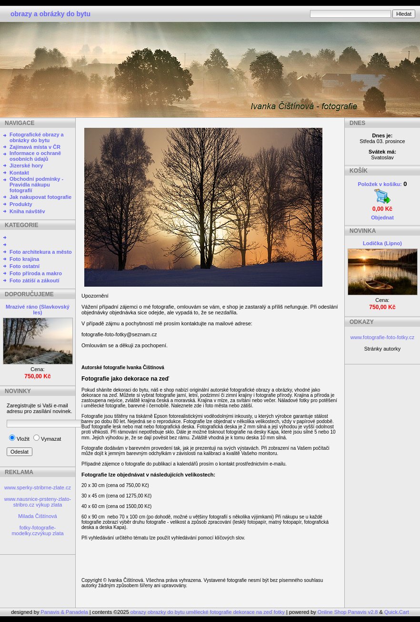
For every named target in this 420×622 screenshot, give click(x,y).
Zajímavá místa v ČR (35, 147)
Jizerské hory (26, 165)
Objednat (382, 217)
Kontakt (19, 173)
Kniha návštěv (27, 211)
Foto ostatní (25, 266)
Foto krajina (24, 259)
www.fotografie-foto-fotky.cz (382, 337)
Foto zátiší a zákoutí (35, 280)
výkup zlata (49, 505)
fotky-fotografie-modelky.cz (33, 530)
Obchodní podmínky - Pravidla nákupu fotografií (36, 184)
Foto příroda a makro (36, 273)
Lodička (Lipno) (382, 243)
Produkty (21, 204)
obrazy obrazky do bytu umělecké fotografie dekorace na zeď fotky (208, 612)
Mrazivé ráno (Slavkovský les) (38, 309)
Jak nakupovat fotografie (40, 197)
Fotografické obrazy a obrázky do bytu (37, 137)
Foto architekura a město (41, 252)
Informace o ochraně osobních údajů (35, 156)
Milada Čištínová (37, 516)
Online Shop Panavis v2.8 (348, 612)
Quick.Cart (396, 612)
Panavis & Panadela (65, 612)
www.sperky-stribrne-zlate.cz (37, 487)
